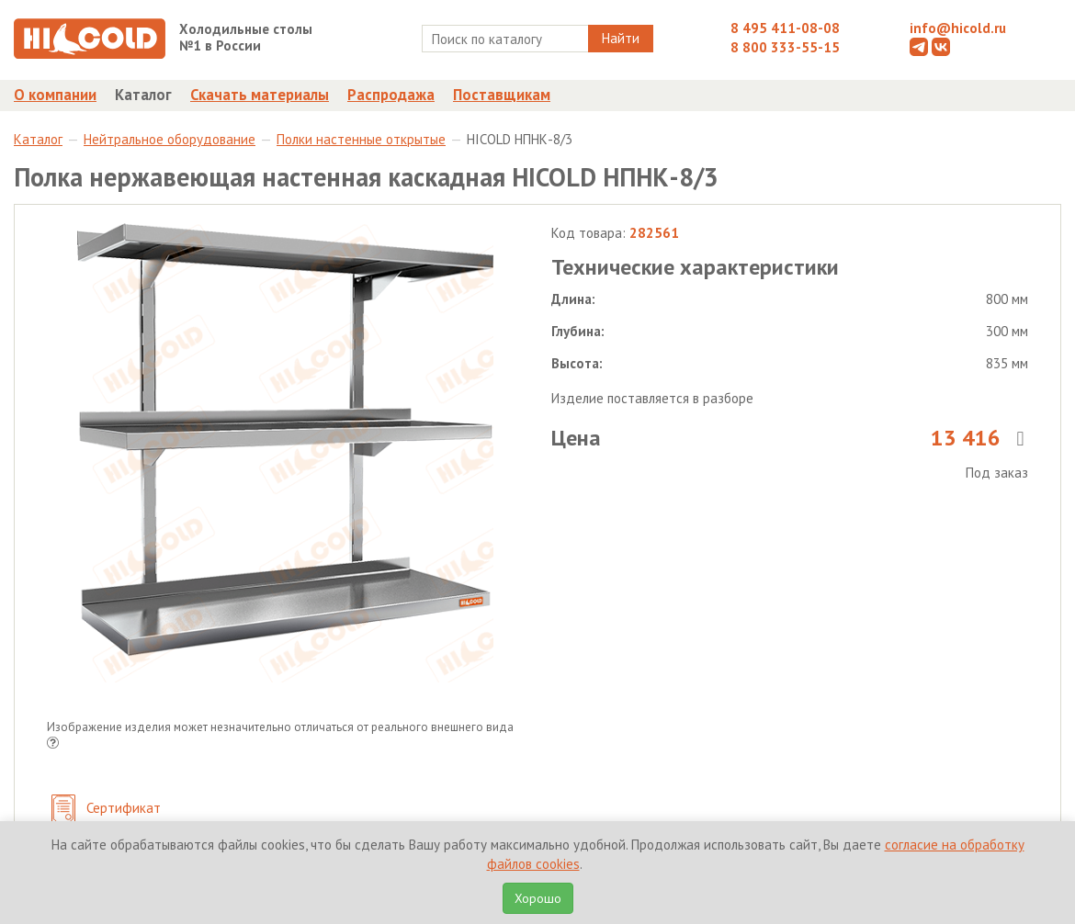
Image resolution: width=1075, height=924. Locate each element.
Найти (620, 38)
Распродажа (391, 95)
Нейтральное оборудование (169, 139)
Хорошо (538, 898)
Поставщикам (501, 95)
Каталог (143, 95)
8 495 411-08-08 (785, 28)
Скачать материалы (259, 95)
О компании (55, 95)
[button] (53, 744)
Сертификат (106, 809)
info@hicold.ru (958, 28)
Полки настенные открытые (361, 139)
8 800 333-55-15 (785, 47)
